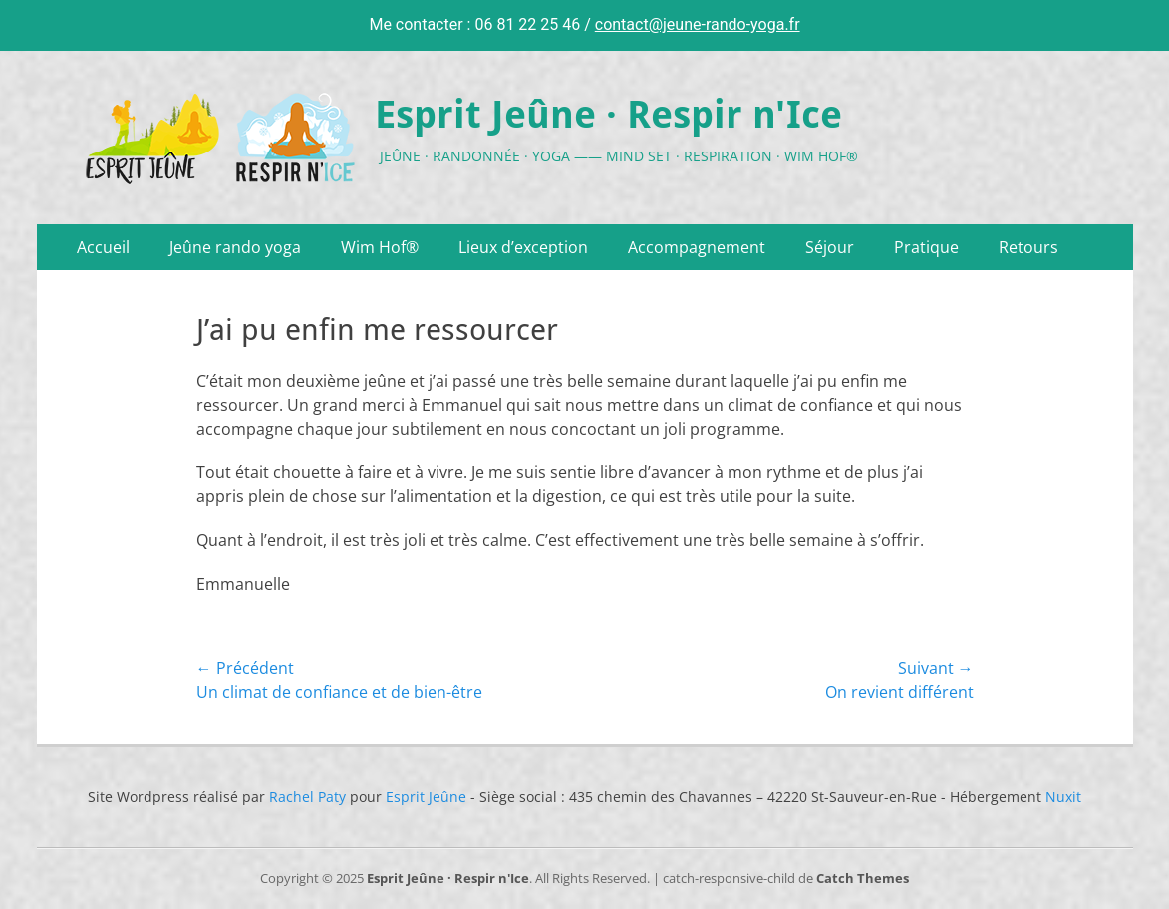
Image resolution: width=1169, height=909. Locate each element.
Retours (1028, 247)
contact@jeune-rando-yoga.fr (697, 24)
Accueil (103, 247)
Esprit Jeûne (426, 796)
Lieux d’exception (523, 247)
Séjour (829, 247)
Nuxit (1063, 796)
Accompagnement (696, 247)
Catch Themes (862, 878)
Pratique (926, 247)
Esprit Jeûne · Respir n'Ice (608, 115)
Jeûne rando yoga (235, 247)
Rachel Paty (307, 796)
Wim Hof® (380, 247)
